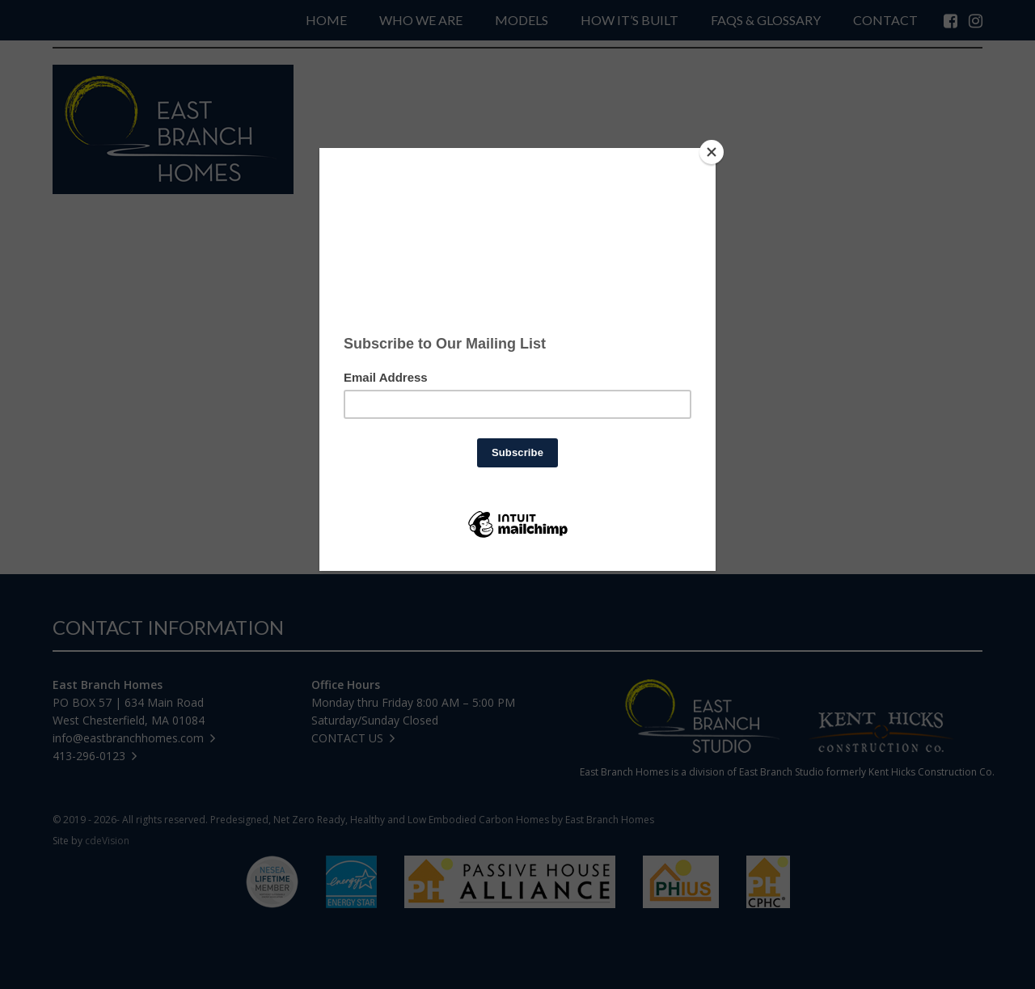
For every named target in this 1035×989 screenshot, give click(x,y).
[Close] (711, 152)
